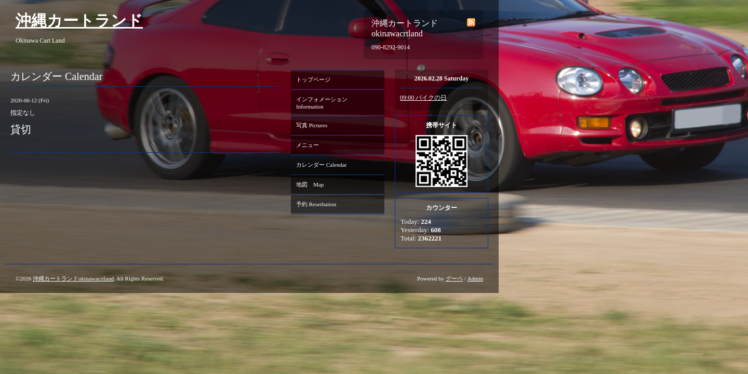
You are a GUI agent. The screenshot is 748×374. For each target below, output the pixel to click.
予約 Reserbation (316, 204)
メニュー (307, 145)
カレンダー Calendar (321, 165)
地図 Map (310, 184)
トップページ (313, 79)
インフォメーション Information (324, 103)
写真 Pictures (311, 125)
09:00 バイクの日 (423, 97)
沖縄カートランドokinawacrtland (73, 278)
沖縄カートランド (79, 20)
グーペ (454, 278)
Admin (475, 278)
